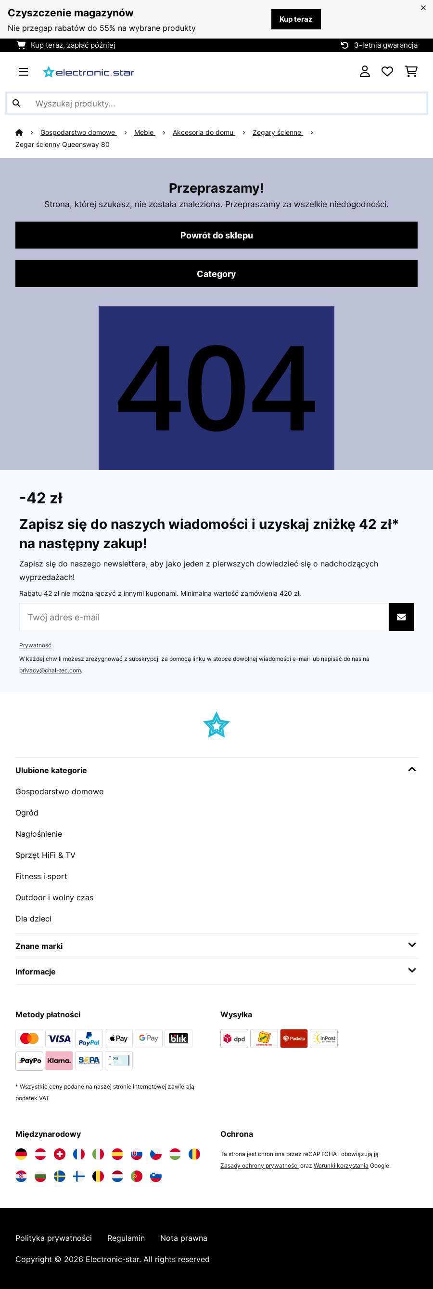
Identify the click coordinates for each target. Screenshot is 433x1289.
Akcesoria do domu (204, 132)
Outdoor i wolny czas (54, 897)
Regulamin (126, 1238)
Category (216, 273)
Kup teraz (296, 19)
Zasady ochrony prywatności (259, 1165)
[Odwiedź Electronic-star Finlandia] (79, 1176)
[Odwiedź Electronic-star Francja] (79, 1154)
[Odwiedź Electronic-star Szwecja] (59, 1176)
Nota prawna (183, 1238)
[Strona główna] (27, 132)
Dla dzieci (33, 918)
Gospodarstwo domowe (78, 132)
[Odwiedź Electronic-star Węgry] (175, 1154)
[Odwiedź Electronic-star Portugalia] (136, 1176)
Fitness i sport (41, 876)
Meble (144, 132)
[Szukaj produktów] (216, 103)
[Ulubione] (387, 71)
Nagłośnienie (38, 834)
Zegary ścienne (278, 132)
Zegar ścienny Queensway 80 (62, 144)
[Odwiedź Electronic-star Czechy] (156, 1154)
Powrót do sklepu (216, 235)
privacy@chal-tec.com (50, 670)
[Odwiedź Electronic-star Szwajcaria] (59, 1154)
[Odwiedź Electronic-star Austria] (40, 1154)
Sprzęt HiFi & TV (45, 855)
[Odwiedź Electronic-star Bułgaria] (40, 1176)
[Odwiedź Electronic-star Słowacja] (136, 1154)
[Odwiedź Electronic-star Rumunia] (194, 1154)
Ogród (26, 812)
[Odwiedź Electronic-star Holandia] (117, 1176)
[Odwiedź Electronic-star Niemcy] (21, 1154)
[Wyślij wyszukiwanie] (16, 103)
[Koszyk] (411, 71)
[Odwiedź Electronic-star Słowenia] (156, 1176)
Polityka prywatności (53, 1238)
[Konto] (365, 71)
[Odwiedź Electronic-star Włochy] (98, 1154)
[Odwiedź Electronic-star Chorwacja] (21, 1176)
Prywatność (35, 645)
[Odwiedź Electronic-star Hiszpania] (117, 1154)
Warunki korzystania (341, 1165)
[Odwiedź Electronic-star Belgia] (98, 1176)
